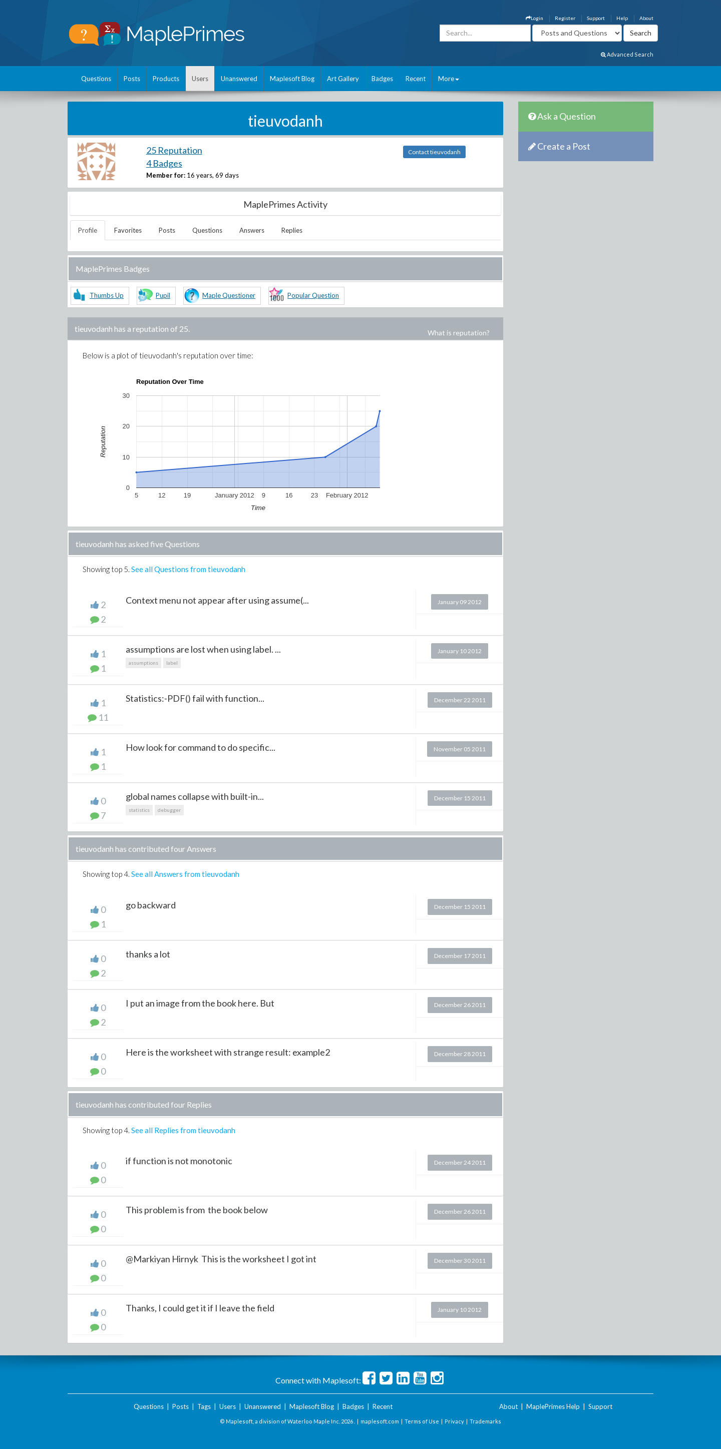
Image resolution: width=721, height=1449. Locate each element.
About (646, 18)
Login (534, 18)
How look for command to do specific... (200, 747)
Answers (251, 230)
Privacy (454, 1421)
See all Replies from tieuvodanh (183, 1130)
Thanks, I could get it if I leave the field (200, 1307)
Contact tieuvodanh (434, 152)
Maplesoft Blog (292, 79)
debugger (169, 810)
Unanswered (239, 79)
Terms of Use (422, 1421)
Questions (96, 79)
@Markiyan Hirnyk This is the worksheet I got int (221, 1258)
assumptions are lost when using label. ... (203, 649)
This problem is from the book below (197, 1209)
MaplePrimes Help (553, 1406)
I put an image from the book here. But (200, 1003)
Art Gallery (343, 79)
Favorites (128, 230)
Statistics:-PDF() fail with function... (195, 698)
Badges (382, 79)
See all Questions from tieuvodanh (188, 569)
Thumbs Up (107, 295)
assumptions (143, 663)
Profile (87, 230)
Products (166, 79)
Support (596, 18)
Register (565, 18)
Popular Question (313, 295)
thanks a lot (148, 953)
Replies (291, 230)
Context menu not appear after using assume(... (217, 600)
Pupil (163, 295)
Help (622, 18)
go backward (151, 904)
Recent (416, 79)
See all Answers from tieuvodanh (185, 873)
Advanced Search (627, 54)
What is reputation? (459, 332)
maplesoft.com (379, 1421)
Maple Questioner (228, 295)
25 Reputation (174, 150)
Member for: (165, 175)
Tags (204, 1406)
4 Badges (164, 163)
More (448, 79)
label (172, 663)
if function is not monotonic (179, 1160)
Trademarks (485, 1421)
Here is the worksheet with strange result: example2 (228, 1052)
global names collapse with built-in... (195, 796)
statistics (139, 810)
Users (200, 79)
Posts (132, 79)
